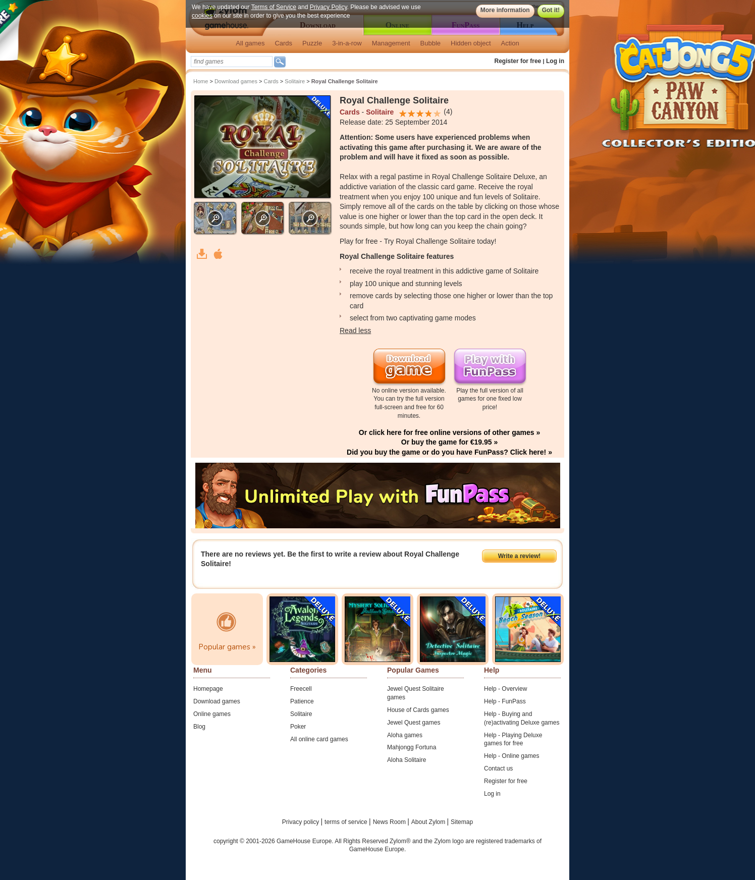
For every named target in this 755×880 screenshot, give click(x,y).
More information (505, 10)
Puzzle (312, 43)
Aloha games (404, 735)
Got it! (551, 10)
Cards (283, 43)
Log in (555, 61)
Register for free (518, 61)
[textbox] (232, 61)
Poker (298, 726)
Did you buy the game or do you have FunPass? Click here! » (449, 452)
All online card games (319, 739)
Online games (212, 714)
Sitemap (462, 822)
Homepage (208, 688)
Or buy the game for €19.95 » (449, 442)
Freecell (301, 688)
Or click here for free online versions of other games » (449, 432)
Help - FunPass (505, 701)
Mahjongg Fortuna (411, 747)
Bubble (430, 43)
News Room (390, 822)
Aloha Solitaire (406, 759)
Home (200, 81)
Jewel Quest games (413, 722)
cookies (202, 15)
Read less (355, 330)
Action (510, 43)
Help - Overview (505, 688)
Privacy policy (301, 822)
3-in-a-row (347, 43)
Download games (235, 81)
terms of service (347, 822)
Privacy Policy (328, 7)
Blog (199, 726)
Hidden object (471, 43)
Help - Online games (511, 755)
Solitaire (295, 81)
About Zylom (429, 822)
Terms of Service (273, 7)
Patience (302, 701)
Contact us (498, 768)
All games (250, 43)
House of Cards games (418, 709)
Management (391, 43)
